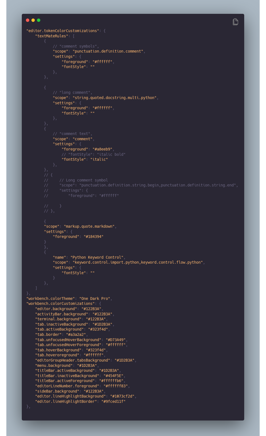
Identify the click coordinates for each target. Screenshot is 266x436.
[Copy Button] (235, 22)
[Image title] (132, 19)
